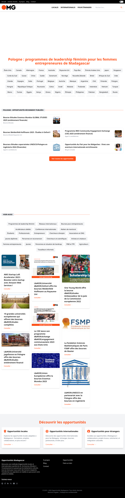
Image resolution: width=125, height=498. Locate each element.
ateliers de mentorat (68, 229)
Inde (116, 76)
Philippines (80, 92)
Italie (30, 81)
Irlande (10, 81)
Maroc (10, 92)
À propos (22, 2)
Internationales (68, 7)
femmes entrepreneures (12, 244)
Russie (115, 92)
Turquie (115, 87)
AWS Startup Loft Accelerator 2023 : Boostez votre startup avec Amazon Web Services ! (14, 280)
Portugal (40, 81)
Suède (42, 76)
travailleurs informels (46, 250)
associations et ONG (76, 233)
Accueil (4, 2)
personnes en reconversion (32, 239)
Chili (94, 81)
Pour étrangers (85, 7)
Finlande (103, 81)
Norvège (65, 76)
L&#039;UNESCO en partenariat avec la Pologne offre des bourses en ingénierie (74, 396)
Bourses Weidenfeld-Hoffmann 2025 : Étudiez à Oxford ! (26, 132)
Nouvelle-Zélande (79, 76)
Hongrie (10, 87)
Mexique (73, 81)
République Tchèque (25, 87)
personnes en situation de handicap (49, 244)
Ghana (48, 92)
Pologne (115, 81)
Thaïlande (81, 87)
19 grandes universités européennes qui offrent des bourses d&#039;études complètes (14, 319)
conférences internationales (45, 229)
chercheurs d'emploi (57, 233)
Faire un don (67, 463)
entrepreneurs (39, 233)
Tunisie (19, 92)
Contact (33, 2)
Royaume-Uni (64, 70)
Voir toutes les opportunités (62, 159)
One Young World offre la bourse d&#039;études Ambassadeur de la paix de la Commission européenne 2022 (75, 294)
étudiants (10, 233)
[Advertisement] (62, 31)
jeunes (28, 244)
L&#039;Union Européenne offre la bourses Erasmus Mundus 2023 (43, 377)
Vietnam (105, 87)
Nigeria (57, 92)
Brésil (92, 76)
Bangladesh (103, 92)
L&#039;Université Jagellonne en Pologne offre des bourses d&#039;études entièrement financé (14, 357)
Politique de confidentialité (68, 492)
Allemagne (30, 70)
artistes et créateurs (78, 239)
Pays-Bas (77, 70)
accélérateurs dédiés (23, 229)
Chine (33, 76)
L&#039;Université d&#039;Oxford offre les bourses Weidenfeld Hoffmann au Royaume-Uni (45, 289)
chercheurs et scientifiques (57, 239)
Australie (51, 70)
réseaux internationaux (47, 224)
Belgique (51, 81)
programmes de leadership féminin (21, 224)
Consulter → (8, 289)
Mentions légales (53, 492)
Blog (27, 2)
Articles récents (12, 2)
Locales (55, 7)
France (41, 70)
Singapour (117, 70)
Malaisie (70, 87)
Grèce (51, 87)
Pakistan (91, 92)
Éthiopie (68, 92)
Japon (107, 70)
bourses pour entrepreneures (72, 224)
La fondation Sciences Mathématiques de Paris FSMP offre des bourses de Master (76, 347)
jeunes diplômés (11, 239)
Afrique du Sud (104, 76)
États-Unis (7, 70)
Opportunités (68, 460)
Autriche (62, 81)
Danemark (53, 76)
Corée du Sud (12, 76)
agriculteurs (83, 244)
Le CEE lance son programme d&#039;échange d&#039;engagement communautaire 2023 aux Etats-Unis (44, 338)
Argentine (84, 81)
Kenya (38, 92)
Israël (60, 87)
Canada (19, 70)
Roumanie (41, 87)
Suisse (24, 76)
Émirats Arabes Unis (92, 70)
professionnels (24, 233)
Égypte (29, 92)
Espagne (20, 81)
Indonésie (93, 87)
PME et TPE (70, 244)
